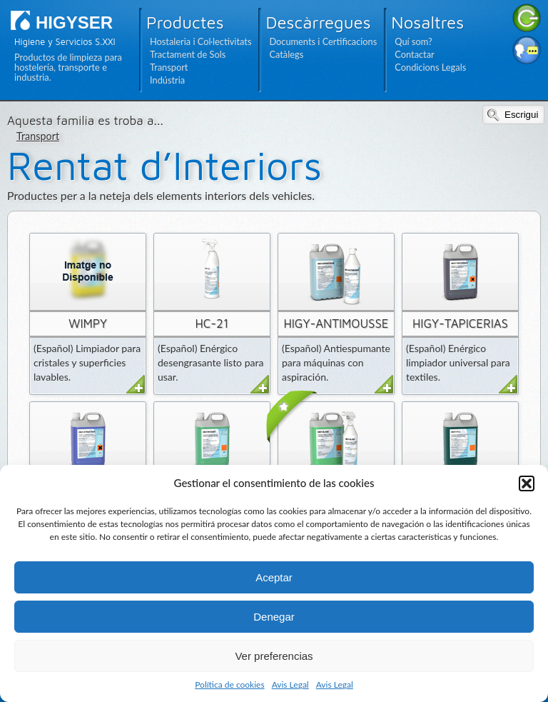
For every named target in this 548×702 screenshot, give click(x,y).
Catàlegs (286, 54)
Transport (169, 67)
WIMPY (87, 323)
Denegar (274, 617)
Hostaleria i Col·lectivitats (200, 41)
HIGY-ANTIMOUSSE (335, 323)
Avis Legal (290, 684)
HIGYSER (74, 22)
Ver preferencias (274, 656)
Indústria (167, 80)
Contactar (414, 54)
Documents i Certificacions (323, 41)
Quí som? (413, 41)
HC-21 (212, 323)
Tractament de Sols (187, 54)
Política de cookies (229, 684)
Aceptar (274, 577)
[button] (526, 483)
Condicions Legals (430, 67)
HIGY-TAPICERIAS (460, 323)
